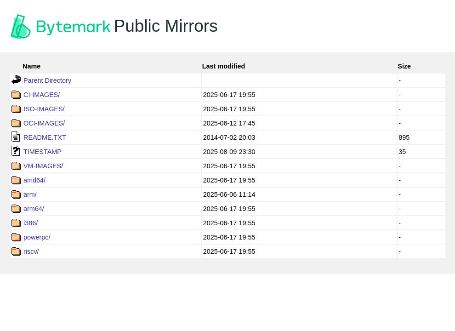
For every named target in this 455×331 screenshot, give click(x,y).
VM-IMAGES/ (43, 166)
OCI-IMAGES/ (44, 123)
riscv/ (31, 251)
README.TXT (44, 137)
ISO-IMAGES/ (44, 109)
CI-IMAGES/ (41, 94)
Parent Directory (47, 80)
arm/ (30, 194)
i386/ (30, 223)
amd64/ (34, 180)
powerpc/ (36, 237)
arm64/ (33, 208)
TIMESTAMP (42, 151)
